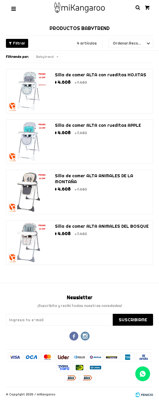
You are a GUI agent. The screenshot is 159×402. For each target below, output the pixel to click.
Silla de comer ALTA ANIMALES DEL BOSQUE (102, 226)
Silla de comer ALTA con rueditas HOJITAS (100, 74)
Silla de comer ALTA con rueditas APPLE (98, 125)
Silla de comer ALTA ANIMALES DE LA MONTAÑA (94, 178)
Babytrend (45, 57)
